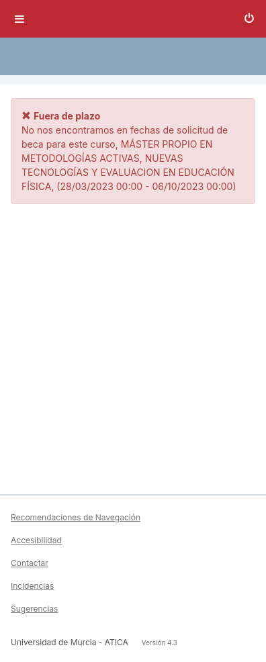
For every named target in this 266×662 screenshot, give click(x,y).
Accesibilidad (36, 540)
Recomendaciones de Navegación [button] (75, 517)
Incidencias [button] (32, 586)
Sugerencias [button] (34, 609)
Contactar (29, 563)
